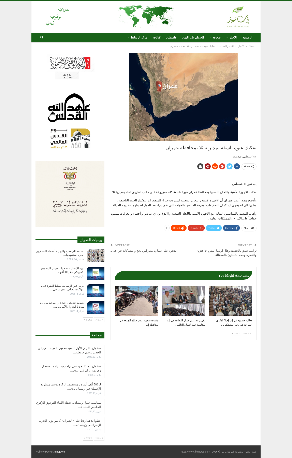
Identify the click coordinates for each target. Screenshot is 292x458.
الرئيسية (247, 37)
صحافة (217, 37)
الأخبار (233, 37)
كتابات (156, 37)
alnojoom (59, 451)
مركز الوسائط (139, 37)
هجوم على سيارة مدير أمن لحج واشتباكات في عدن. (143, 250)
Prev (247, 333)
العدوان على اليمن (193, 37)
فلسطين (171, 37)
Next (236, 333)
